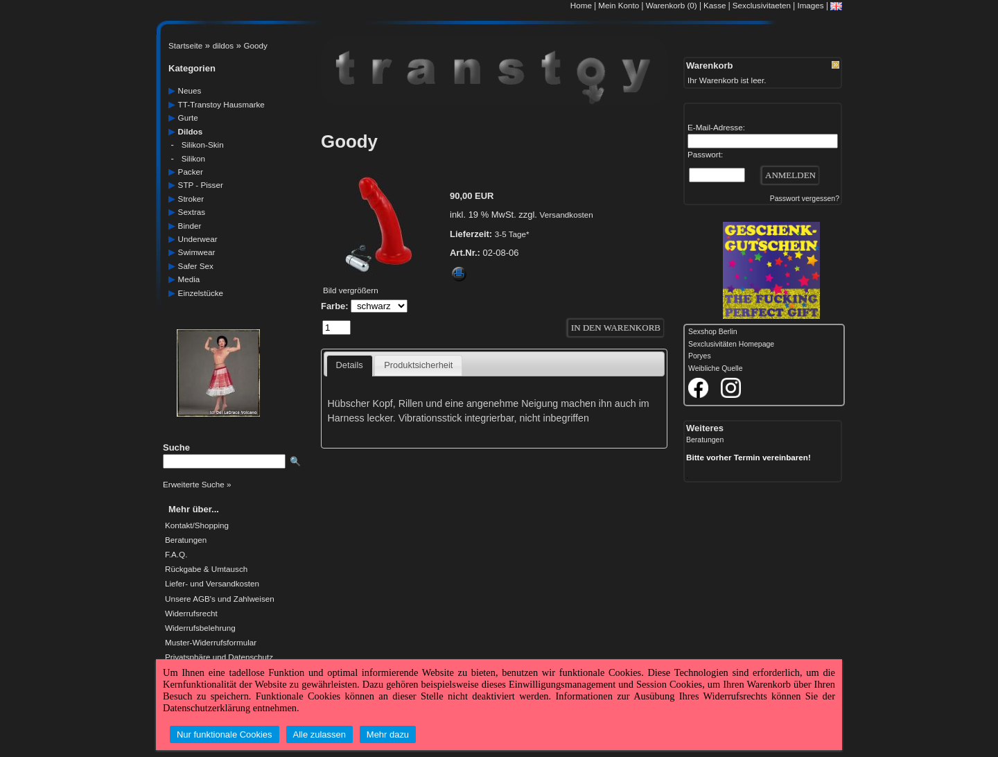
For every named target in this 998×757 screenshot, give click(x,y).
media (189, 279)
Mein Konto (618, 5)
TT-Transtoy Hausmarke (221, 104)
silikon (193, 158)
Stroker (191, 198)
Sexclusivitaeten (762, 5)
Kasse (714, 5)
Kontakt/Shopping (197, 525)
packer (190, 171)
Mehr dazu (388, 734)
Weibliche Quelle (715, 368)
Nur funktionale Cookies (224, 734)
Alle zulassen (319, 734)
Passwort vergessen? (804, 198)
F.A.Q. (176, 554)
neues (190, 90)
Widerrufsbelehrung (200, 628)
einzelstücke (200, 292)
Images (810, 5)
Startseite (185, 45)
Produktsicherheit (418, 365)
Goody (256, 45)
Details (349, 365)
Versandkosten (566, 214)
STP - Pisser (200, 184)
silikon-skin (203, 144)
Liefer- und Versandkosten (212, 584)
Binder (190, 225)
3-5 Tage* (512, 233)
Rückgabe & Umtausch (206, 569)
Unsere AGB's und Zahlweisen (219, 599)
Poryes (699, 356)
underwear (198, 238)
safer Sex (195, 265)
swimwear (197, 251)
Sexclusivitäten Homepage (731, 344)
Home (581, 5)
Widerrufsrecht (191, 613)
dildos (223, 45)
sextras (192, 211)
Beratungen (186, 540)
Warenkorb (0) (672, 5)
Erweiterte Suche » (197, 484)
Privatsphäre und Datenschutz (219, 657)
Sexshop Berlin (712, 332)
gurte (188, 117)
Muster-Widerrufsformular (210, 642)
